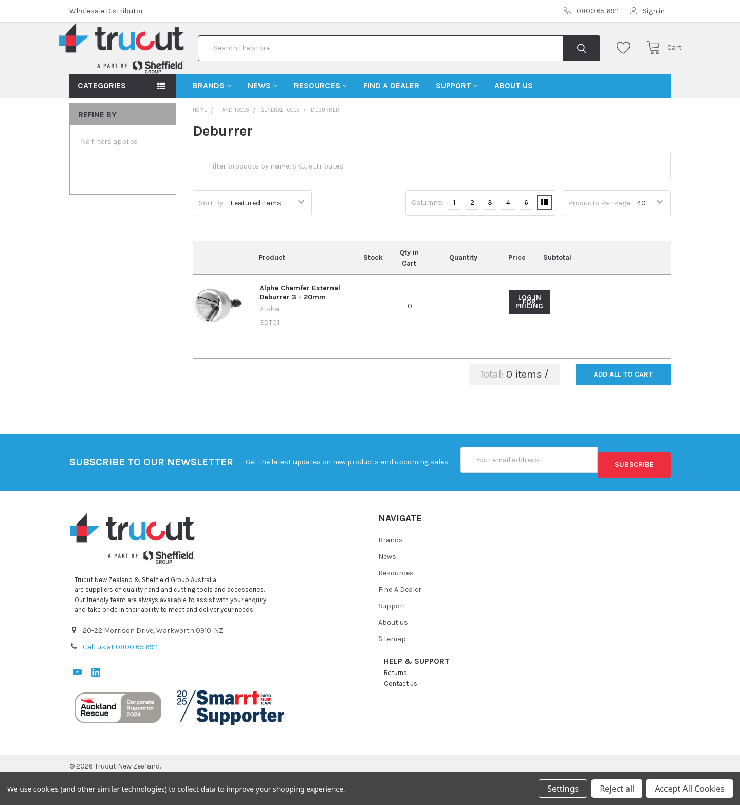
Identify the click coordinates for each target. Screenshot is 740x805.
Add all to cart (623, 407)
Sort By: (212, 236)
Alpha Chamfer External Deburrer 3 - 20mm (300, 325)
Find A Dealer (391, 118)
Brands (212, 118)
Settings (563, 788)
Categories (102, 118)
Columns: (427, 235)
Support (457, 118)
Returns (395, 701)
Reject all (617, 788)
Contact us (400, 712)
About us (513, 118)
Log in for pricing (529, 335)
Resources (320, 118)
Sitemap (392, 667)
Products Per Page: (600, 236)
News (263, 118)
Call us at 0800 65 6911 (120, 674)
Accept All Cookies (690, 788)
